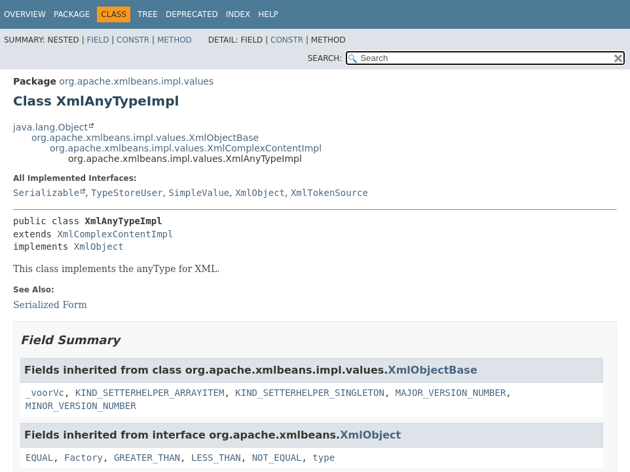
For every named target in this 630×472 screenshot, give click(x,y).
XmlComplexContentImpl (115, 234)
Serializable (46, 192)
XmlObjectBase (432, 370)
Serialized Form (50, 305)
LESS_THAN (216, 457)
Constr (133, 40)
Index (238, 14)
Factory (83, 457)
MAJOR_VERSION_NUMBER (451, 392)
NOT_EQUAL (277, 457)
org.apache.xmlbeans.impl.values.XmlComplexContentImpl (186, 148)
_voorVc (45, 392)
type (323, 457)
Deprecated (192, 14)
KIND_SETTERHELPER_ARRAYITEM (150, 392)
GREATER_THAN (147, 457)
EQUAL (39, 457)
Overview (25, 14)
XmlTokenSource (329, 192)
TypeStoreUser (127, 192)
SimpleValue (199, 192)
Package (72, 14)
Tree (148, 14)
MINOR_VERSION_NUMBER (81, 406)
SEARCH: (325, 58)
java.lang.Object (50, 127)
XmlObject (260, 192)
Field (97, 40)
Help (268, 14)
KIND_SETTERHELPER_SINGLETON (309, 392)
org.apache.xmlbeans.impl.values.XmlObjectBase (145, 137)
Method (174, 40)
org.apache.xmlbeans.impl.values (136, 81)
